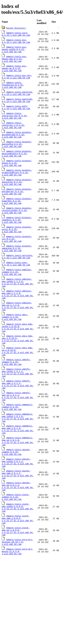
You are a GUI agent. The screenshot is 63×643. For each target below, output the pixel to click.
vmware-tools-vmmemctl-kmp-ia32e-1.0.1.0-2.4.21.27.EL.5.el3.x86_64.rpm (18, 456)
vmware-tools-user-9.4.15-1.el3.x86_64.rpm (16, 285)
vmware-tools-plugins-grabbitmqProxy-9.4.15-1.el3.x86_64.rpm (17, 185)
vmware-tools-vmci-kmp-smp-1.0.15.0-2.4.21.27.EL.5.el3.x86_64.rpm (18, 369)
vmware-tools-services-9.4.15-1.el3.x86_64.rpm (17, 277)
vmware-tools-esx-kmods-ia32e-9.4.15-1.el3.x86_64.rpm (14, 50)
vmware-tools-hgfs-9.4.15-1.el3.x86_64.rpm (16, 114)
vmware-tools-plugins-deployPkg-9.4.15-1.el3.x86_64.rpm (17, 154)
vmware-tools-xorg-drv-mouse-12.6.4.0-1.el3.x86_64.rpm (17, 605)
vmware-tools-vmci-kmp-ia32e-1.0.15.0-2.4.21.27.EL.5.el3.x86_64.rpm (18, 356)
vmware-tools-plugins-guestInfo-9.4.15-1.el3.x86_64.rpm (17, 195)
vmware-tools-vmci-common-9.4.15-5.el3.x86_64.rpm (15, 344)
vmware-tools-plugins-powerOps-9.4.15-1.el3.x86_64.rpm (17, 216)
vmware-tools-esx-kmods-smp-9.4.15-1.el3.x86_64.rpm (14, 61)
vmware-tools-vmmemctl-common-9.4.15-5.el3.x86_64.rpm (17, 444)
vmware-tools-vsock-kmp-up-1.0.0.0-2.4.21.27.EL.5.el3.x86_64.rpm (18, 583)
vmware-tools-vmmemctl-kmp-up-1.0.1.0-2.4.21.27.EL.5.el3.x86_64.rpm (18, 483)
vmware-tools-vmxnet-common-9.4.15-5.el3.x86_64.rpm (16, 495)
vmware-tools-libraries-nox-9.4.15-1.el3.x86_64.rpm (15, 122)
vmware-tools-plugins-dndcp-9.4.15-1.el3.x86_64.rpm (17, 174)
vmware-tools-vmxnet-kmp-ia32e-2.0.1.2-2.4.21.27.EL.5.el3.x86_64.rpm (18, 506)
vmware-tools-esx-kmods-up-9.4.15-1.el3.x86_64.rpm (14, 71)
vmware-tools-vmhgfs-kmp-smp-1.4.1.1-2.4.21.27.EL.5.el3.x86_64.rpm (18, 419)
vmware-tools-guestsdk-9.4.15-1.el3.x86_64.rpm (17, 106)
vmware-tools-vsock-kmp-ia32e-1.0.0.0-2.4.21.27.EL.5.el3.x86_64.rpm (18, 557)
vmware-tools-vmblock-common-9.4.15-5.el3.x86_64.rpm (17, 294)
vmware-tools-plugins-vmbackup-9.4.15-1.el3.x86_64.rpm (17, 268)
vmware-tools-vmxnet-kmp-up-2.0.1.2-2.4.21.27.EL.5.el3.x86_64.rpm (18, 533)
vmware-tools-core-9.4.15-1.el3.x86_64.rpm (16, 34)
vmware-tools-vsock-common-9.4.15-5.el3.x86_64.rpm (15, 545)
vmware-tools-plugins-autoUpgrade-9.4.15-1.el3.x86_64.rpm (17, 143)
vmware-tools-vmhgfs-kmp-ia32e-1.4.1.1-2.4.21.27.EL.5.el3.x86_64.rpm (18, 406)
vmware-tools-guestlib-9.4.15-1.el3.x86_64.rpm (17, 98)
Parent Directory (16, 28)
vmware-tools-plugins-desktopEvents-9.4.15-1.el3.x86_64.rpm (17, 164)
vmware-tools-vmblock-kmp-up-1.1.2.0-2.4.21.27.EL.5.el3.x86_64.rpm (18, 332)
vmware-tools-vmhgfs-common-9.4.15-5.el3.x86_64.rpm (16, 394)
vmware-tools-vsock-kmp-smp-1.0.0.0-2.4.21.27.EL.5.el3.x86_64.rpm (18, 570)
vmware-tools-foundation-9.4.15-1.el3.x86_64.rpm (13, 89)
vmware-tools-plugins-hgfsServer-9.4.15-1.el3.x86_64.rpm (17, 206)
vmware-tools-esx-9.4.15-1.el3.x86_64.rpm (16, 42)
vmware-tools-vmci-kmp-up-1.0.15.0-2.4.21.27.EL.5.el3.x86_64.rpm (18, 382)
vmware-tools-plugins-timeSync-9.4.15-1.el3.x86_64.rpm (17, 237)
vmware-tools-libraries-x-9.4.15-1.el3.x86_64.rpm (13, 133)
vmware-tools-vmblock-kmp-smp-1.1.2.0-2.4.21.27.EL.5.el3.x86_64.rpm (18, 319)
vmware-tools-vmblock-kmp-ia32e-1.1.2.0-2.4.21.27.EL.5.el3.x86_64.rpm (18, 306)
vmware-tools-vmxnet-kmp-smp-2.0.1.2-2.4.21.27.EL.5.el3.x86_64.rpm (18, 520)
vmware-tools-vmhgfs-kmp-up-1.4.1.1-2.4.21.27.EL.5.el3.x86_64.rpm (18, 433)
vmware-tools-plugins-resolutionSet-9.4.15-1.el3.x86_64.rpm (17, 227)
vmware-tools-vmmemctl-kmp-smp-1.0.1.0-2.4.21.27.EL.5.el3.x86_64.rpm (18, 470)
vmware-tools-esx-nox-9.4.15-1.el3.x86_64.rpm (17, 80)
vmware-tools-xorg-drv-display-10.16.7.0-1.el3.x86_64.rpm (17, 595)
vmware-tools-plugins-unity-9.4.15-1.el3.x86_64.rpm (17, 247)
